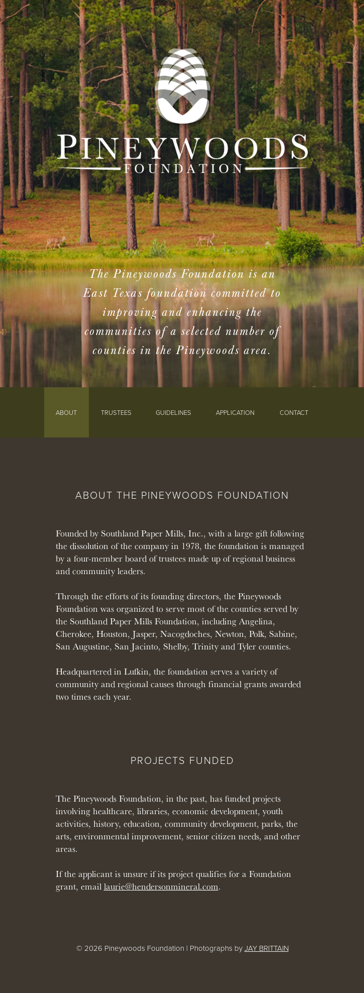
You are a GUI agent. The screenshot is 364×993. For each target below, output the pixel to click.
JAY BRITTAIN (267, 948)
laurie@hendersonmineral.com (161, 886)
